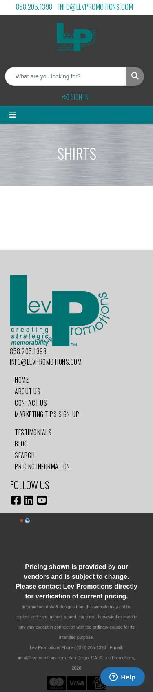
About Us (27, 391)
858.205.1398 (34, 7)
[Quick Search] (66, 76)
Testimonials (33, 432)
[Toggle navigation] (12, 115)
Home (22, 380)
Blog (21, 444)
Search (25, 455)
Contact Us (31, 403)
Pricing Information (42, 466)
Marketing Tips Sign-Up (47, 414)
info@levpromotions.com (95, 7)
